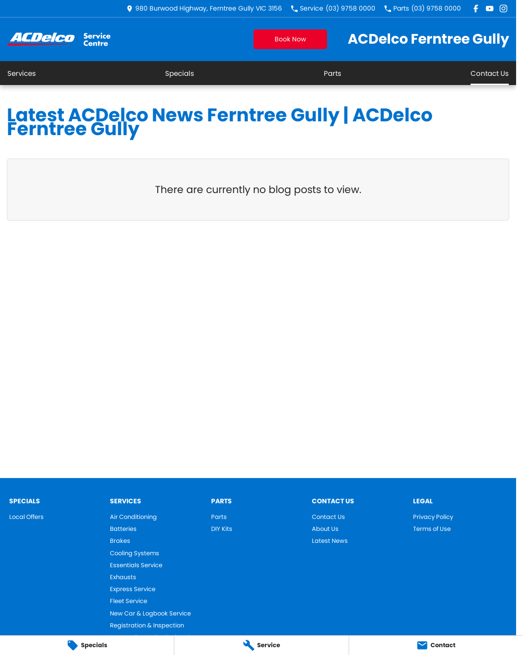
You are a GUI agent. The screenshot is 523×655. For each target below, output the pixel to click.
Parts (332, 73)
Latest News (330, 541)
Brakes (120, 541)
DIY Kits (221, 529)
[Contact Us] (204, 8)
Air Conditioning (133, 517)
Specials (179, 73)
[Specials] (87, 645)
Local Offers (26, 517)
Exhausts (123, 577)
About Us (325, 529)
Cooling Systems (134, 553)
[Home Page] (58, 39)
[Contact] (436, 645)
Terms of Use (432, 529)
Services (21, 73)
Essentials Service (136, 565)
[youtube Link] (489, 8)
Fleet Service (128, 601)
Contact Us (490, 73)
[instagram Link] (503, 8)
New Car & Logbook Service (150, 613)
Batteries (123, 529)
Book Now (290, 39)
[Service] (261, 645)
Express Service (132, 589)
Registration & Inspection (147, 625)
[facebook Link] (476, 8)
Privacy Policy (433, 517)
